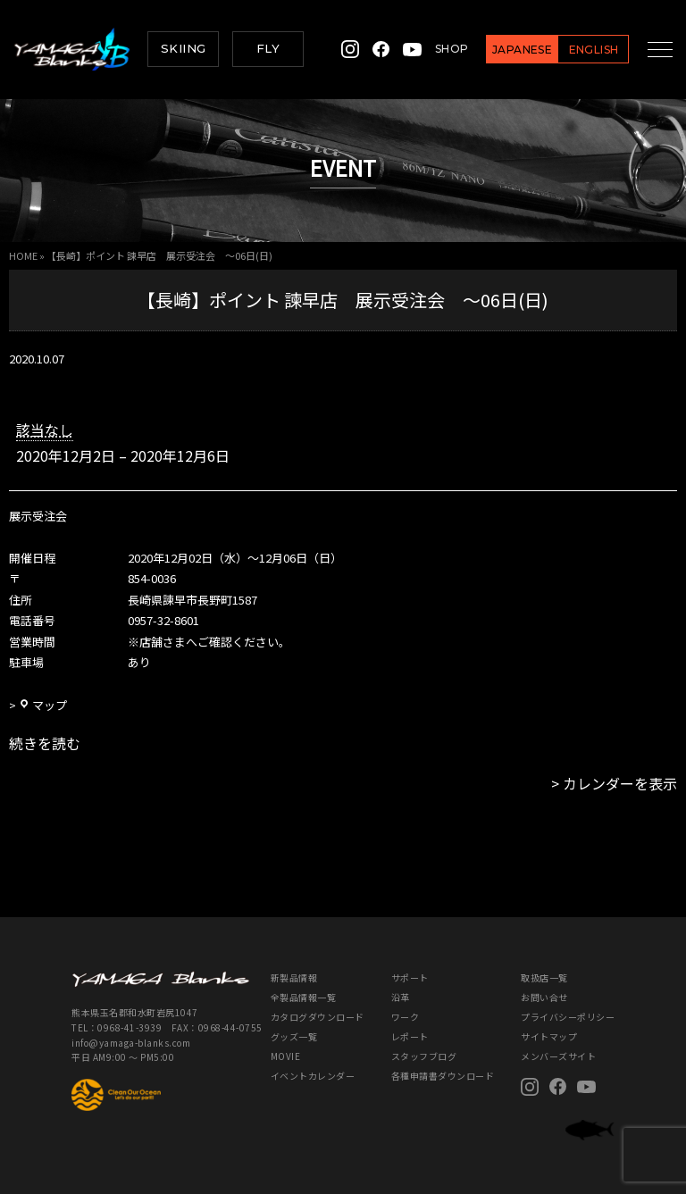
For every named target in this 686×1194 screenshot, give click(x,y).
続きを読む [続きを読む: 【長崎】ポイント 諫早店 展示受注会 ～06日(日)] (44, 743)
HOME (23, 255)
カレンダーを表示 (620, 783)
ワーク (405, 1016)
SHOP (437, 48)
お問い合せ (544, 997)
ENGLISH (579, 49)
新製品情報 (294, 977)
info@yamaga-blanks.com (130, 1042)
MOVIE (286, 1056)
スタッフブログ (424, 1056)
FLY (268, 48)
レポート (410, 1036)
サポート (410, 977)
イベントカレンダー (313, 1075)
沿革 (400, 997)
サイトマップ (549, 1036)
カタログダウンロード (317, 1016)
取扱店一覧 (544, 977)
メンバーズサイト (558, 1056)
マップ (43, 705)
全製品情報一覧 (304, 997)
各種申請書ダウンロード (443, 1075)
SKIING (183, 48)
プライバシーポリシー (568, 1016)
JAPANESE (508, 49)
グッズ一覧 (294, 1036)
